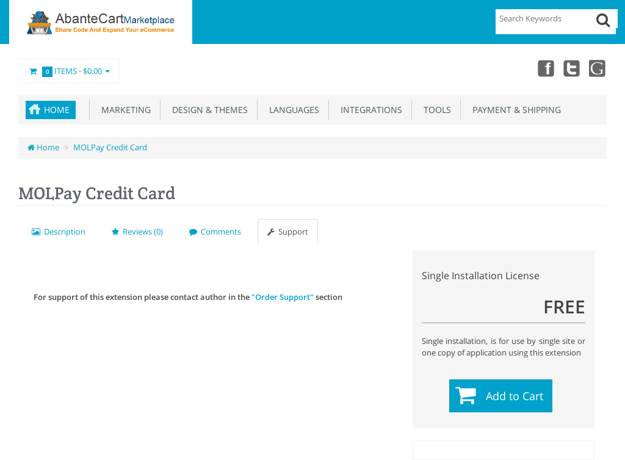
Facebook (544, 68)
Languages (291, 109)
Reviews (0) (137, 231)
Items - (69, 71)
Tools (435, 109)
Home (57, 109)
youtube (598, 68)
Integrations (369, 109)
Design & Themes (207, 109)
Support (287, 231)
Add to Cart (514, 396)
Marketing (123, 109)
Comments (215, 231)
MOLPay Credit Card (110, 147)
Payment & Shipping (514, 109)
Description (58, 231)
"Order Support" (282, 296)
